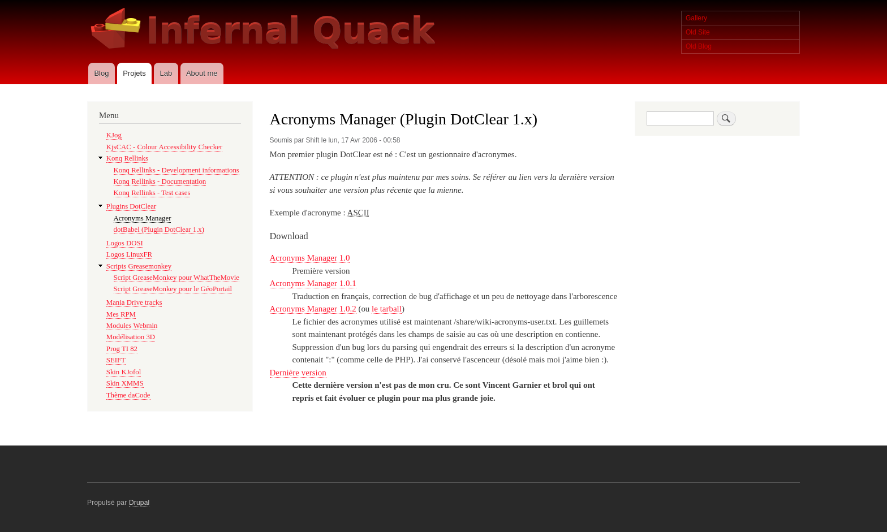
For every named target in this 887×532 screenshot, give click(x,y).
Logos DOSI (124, 243)
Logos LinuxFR (129, 254)
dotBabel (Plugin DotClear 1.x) (159, 229)
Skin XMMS (125, 383)
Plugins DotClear (131, 206)
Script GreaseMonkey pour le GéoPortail (173, 289)
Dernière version (298, 372)
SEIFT (116, 360)
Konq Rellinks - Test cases (152, 193)
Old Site (698, 32)
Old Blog (699, 46)
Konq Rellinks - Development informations (176, 170)
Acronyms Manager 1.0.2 (313, 308)
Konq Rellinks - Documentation (160, 181)
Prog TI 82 (121, 349)
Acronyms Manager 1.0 (310, 257)
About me (202, 73)
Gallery (696, 18)
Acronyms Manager (142, 218)
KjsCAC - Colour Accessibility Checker (164, 147)
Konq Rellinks (127, 158)
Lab (166, 73)
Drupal (139, 503)
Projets (134, 73)
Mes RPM (121, 314)
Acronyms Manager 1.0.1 (313, 283)
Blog (101, 73)
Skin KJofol (123, 372)
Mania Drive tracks (134, 302)
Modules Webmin (132, 326)
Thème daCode (128, 395)
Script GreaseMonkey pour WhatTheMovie (176, 278)
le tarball (387, 308)
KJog (114, 135)
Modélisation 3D (130, 337)
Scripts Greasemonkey (138, 266)
